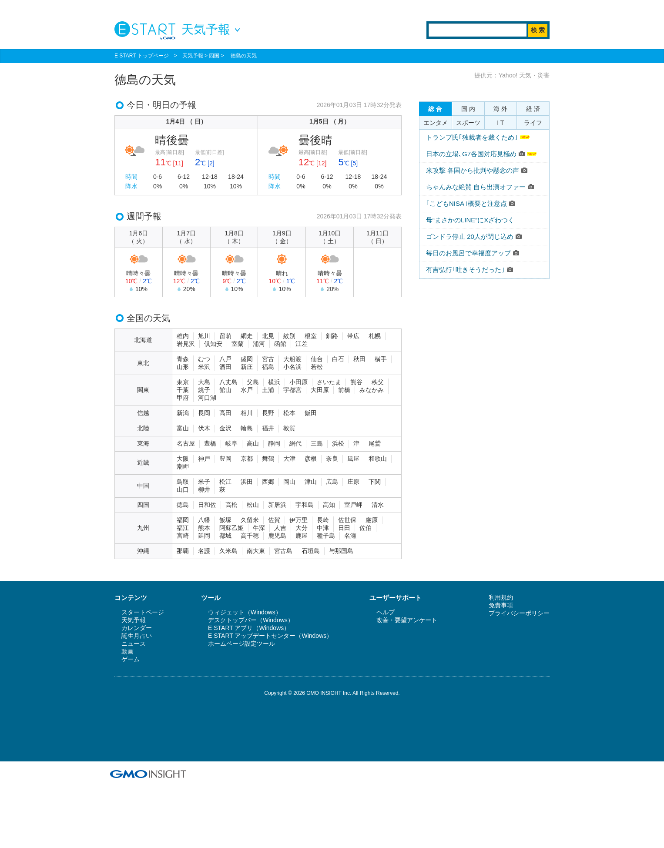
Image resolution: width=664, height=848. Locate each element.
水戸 (247, 389)
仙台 (317, 358)
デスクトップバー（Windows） (251, 620)
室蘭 (237, 343)
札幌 (375, 335)
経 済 (533, 108)
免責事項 (501, 605)
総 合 (435, 108)
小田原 (298, 382)
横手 (381, 358)
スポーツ (468, 122)
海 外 (500, 108)
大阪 (183, 458)
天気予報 (192, 56)
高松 (231, 504)
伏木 (204, 428)
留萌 (225, 335)
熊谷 (356, 382)
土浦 (268, 389)
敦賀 (289, 428)
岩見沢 (186, 343)
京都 (247, 458)
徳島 (183, 504)
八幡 (204, 519)
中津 (323, 527)
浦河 (259, 343)
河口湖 (207, 397)
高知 (329, 504)
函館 (280, 343)
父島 (253, 382)
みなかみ (371, 389)
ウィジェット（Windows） (245, 612)
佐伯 (365, 527)
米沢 (204, 366)
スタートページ (142, 612)
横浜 (274, 382)
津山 (311, 481)
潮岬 (183, 466)
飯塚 (225, 519)
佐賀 (274, 519)
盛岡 (247, 358)
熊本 (204, 527)
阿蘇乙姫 (231, 527)
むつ (204, 358)
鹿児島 (277, 535)
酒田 (225, 366)
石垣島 (311, 550)
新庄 (247, 366)
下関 (375, 481)
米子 (204, 481)
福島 (268, 366)
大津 (289, 458)
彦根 (311, 458)
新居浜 (277, 504)
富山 (183, 428)
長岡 (204, 412)
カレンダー (136, 627)
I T (500, 122)
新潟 (183, 412)
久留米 (250, 519)
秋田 (359, 358)
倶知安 (213, 343)
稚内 (183, 335)
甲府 (183, 397)
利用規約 (501, 597)
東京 (183, 382)
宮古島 (283, 550)
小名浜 (292, 366)
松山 (253, 504)
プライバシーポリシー (519, 613)
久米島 (228, 550)
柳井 (204, 489)
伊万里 (298, 519)
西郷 (268, 481)
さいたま (329, 382)
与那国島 (341, 550)
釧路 (332, 335)
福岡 (183, 519)
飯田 (311, 412)
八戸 (225, 358)
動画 (127, 651)
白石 (338, 358)
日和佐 (207, 504)
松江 (225, 481)
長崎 (323, 519)
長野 (268, 412)
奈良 (332, 458)
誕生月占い (136, 635)
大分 (301, 527)
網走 (247, 335)
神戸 (204, 458)
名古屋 (186, 443)
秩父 (378, 382)
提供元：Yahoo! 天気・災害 (512, 75)
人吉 (280, 527)
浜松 (338, 443)
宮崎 (183, 535)
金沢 (225, 428)
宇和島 (304, 504)
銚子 (204, 389)
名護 (204, 550)
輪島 (247, 428)
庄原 (353, 481)
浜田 (247, 481)
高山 (253, 443)
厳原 (372, 519)
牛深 (259, 527)
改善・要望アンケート (406, 620)
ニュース (133, 643)
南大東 (256, 550)
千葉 (183, 389)
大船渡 (292, 358)
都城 (225, 535)
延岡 (204, 535)
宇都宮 (292, 389)
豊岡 (225, 458)
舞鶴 (268, 458)
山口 (183, 489)
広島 (332, 481)
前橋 (344, 389)
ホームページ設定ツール (241, 643)
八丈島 (228, 382)
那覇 (183, 550)
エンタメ (435, 122)
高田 (225, 412)
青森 (183, 358)
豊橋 (210, 443)
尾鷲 (375, 443)
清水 (378, 504)
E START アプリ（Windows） (249, 627)
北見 (268, 335)
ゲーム (130, 659)
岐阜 (231, 443)
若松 (317, 366)
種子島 (326, 535)
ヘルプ (385, 612)
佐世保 (347, 519)
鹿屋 (301, 535)
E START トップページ (141, 56)
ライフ (533, 122)
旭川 (204, 335)
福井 (268, 428)
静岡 (274, 443)
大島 (204, 382)
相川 (247, 412)
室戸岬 (353, 504)
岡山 (289, 481)
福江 (183, 527)
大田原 (320, 389)
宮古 (268, 358)
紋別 (289, 335)
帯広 (353, 335)
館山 (225, 389)
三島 (317, 443)
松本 (289, 412)
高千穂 (250, 535)
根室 (311, 335)
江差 (301, 343)
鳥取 (183, 481)
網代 (295, 443)
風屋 (353, 458)
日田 (344, 527)
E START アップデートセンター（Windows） (270, 635)
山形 (183, 366)
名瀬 (350, 535)
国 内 (468, 108)
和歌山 (378, 458)
